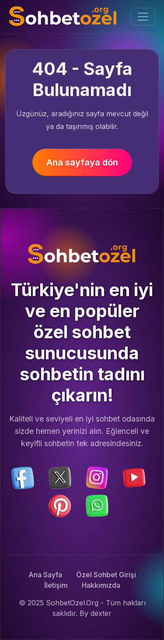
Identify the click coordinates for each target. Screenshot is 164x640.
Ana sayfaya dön (82, 162)
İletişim (56, 585)
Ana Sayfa (45, 574)
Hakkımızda (101, 585)
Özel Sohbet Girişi (106, 574)
